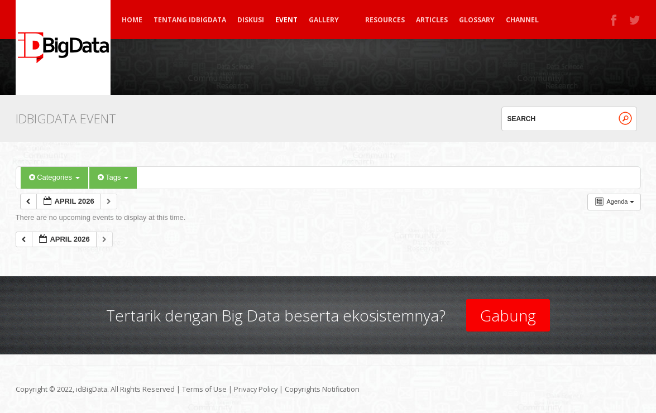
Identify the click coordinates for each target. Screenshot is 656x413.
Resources (385, 20)
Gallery (329, 20)
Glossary (477, 20)
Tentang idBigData (190, 20)
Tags (113, 177)
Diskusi (250, 20)
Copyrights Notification (322, 389)
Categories (54, 177)
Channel (522, 20)
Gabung (508, 315)
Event (286, 20)
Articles (432, 20)
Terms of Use (204, 389)
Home (132, 20)
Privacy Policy (255, 389)
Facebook (614, 20)
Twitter (635, 20)
